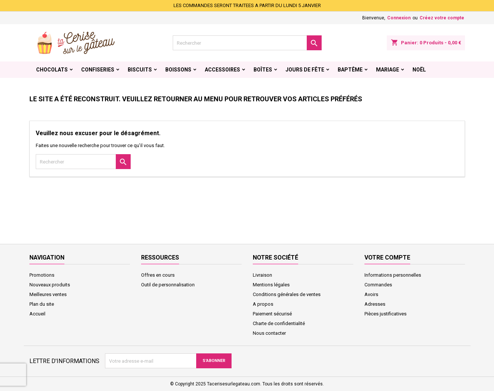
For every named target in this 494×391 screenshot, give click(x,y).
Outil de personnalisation (168, 284)
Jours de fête (305, 70)
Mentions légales (271, 284)
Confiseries (97, 70)
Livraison (262, 275)
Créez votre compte (442, 17)
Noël (419, 70)
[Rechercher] (247, 42)
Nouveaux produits (49, 284)
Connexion (399, 17)
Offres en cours (158, 275)
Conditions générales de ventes (287, 294)
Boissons (178, 70)
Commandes (378, 284)
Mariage (387, 70)
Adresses (374, 304)
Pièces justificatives (385, 314)
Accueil (37, 314)
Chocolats (52, 70)
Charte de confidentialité (279, 323)
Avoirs (371, 294)
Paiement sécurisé (272, 314)
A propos (263, 304)
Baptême (350, 70)
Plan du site (41, 304)
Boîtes (263, 70)
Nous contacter (269, 333)
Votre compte (387, 257)
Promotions (41, 275)
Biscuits (140, 70)
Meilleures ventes (48, 294)
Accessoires (222, 70)
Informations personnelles (392, 275)
